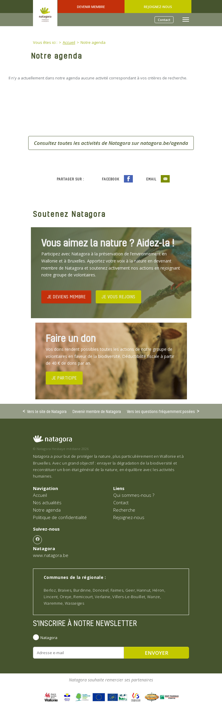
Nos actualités (47, 502)
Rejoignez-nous (158, 6)
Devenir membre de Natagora (97, 411)
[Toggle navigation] (185, 19)
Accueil (40, 495)
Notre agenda (47, 510)
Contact (164, 19)
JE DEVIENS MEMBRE (66, 296)
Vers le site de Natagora (47, 411)
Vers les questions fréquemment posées (161, 411)
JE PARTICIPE (64, 377)
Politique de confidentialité (60, 517)
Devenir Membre (91, 6)
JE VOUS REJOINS (118, 296)
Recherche (124, 510)
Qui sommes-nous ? (133, 495)
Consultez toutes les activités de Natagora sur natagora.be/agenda (111, 143)
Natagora (48, 637)
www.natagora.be (50, 555)
